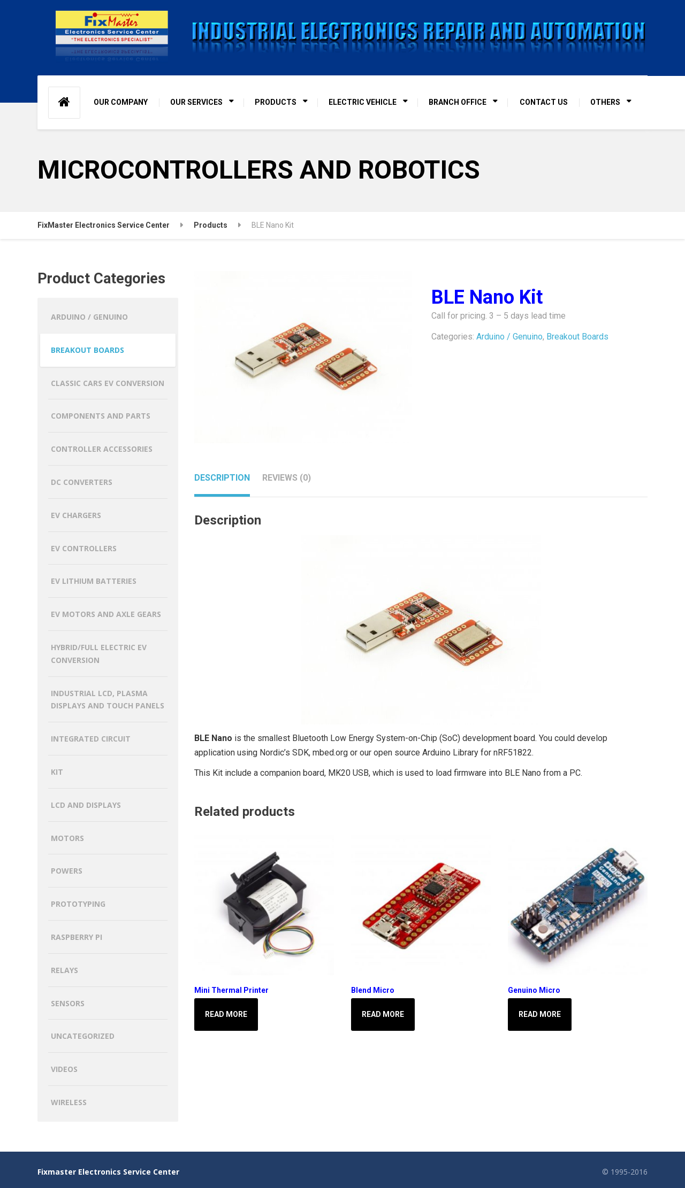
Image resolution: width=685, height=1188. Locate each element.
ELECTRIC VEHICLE (363, 102)
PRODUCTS (275, 102)
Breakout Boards (577, 336)
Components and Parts (100, 416)
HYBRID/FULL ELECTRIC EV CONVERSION (99, 653)
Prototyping (78, 904)
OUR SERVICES (196, 102)
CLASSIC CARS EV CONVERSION (107, 383)
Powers (66, 871)
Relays (64, 970)
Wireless (69, 1102)
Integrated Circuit (91, 739)
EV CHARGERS (76, 515)
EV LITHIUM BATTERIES (93, 581)
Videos (64, 1069)
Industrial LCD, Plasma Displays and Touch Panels (107, 699)
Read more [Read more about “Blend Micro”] (383, 1014)
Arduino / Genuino (509, 336)
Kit (57, 772)
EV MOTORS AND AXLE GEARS (106, 614)
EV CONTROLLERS (84, 548)
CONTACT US (544, 102)
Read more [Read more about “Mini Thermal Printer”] (226, 1014)
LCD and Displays (86, 805)
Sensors (68, 1003)
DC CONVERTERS (81, 482)
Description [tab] (222, 478)
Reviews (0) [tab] (286, 478)
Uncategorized (83, 1036)
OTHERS (605, 102)
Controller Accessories (102, 449)
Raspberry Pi (76, 937)
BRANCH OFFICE (457, 102)
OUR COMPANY (121, 102)
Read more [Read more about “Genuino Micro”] (540, 1014)
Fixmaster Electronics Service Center (108, 1172)
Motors (67, 838)
